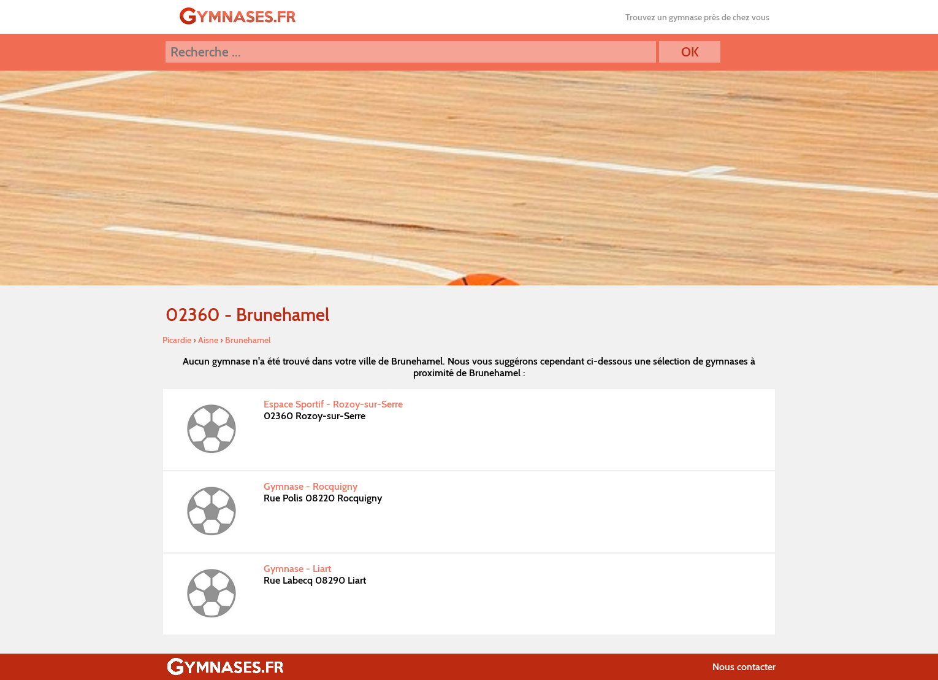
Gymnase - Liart (297, 568)
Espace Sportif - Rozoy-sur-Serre (333, 404)
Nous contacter (744, 667)
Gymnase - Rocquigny (310, 486)
